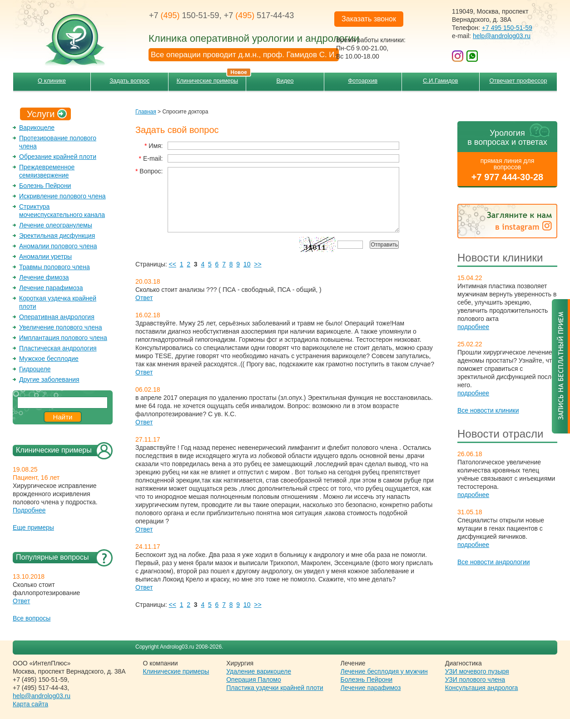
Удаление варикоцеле (258, 671)
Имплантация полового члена (63, 337)
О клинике (52, 80)
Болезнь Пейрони (45, 185)
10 (247, 264)
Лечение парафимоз (371, 687)
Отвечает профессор (518, 80)
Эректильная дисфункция (57, 235)
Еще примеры (33, 527)
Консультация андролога (481, 687)
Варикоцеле (37, 127)
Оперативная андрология (56, 316)
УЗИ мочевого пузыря (477, 671)
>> (257, 264)
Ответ (21, 601)
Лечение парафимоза (51, 287)
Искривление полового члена (62, 196)
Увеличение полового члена (60, 327)
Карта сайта (30, 704)
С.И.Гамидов (440, 80)
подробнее (473, 326)
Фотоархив (362, 80)
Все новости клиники (488, 410)
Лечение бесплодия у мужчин (384, 671)
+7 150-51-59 (184, 15)
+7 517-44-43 (259, 15)
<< (172, 264)
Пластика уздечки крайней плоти (274, 687)
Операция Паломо (253, 679)
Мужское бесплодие (49, 358)
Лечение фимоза (44, 277)
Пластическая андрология (58, 348)
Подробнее (29, 510)
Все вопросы (31, 618)
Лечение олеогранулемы (55, 225)
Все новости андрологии (493, 562)
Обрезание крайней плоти (57, 156)
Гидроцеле (35, 369)
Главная (145, 111)
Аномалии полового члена (58, 246)
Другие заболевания (49, 379)
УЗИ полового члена (475, 679)
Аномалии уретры (45, 256)
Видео (285, 80)
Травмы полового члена (54, 267)
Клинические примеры (211, 78)
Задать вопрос (129, 80)
